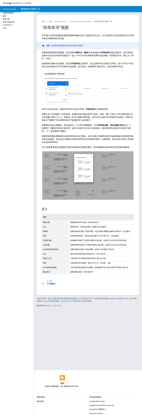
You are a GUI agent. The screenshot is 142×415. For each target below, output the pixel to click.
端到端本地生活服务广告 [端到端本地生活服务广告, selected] (30, 9)
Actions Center (17, 3)
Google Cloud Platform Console (101, 405)
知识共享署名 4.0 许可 (76, 299)
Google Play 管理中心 (97, 409)
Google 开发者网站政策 (50, 301)
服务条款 (40, 401)
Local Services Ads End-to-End (80, 21)
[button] (16, 16)
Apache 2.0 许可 (114, 299)
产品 (50, 21)
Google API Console (97, 401)
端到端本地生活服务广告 (103, 21)
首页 (43, 21)
